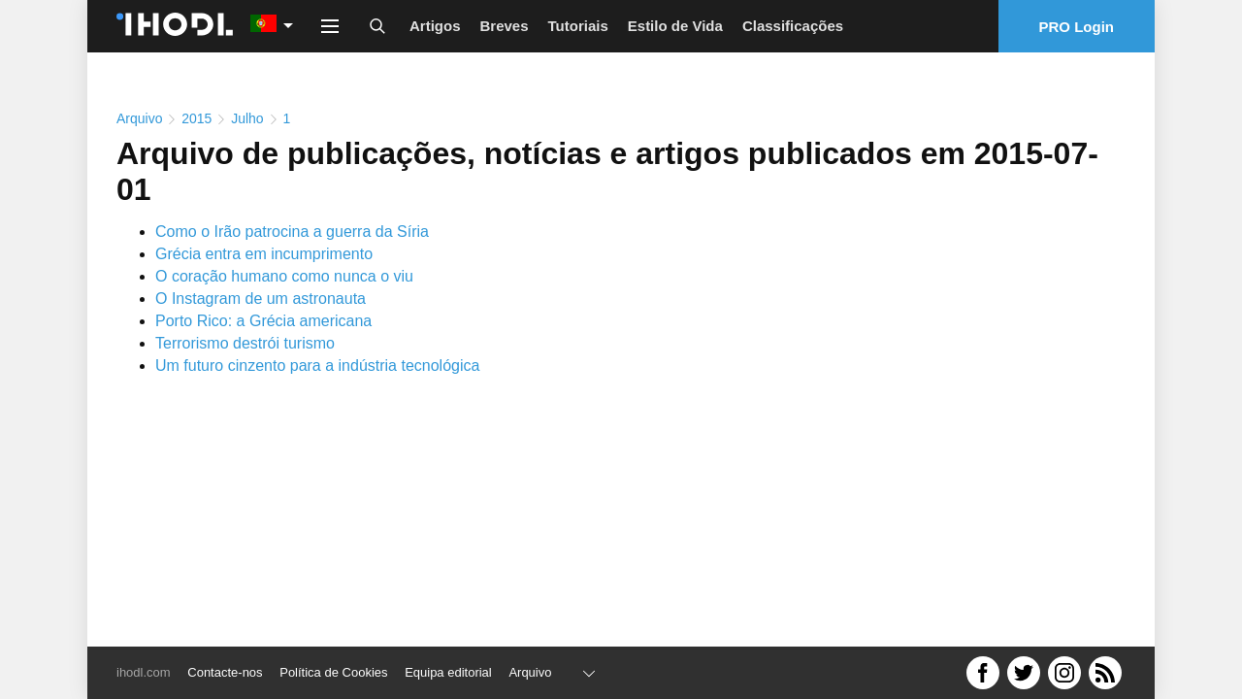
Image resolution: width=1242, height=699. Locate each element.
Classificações (792, 25)
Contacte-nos (224, 672)
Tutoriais (578, 25)
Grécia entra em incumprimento (264, 254)
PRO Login (1077, 26)
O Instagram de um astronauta (260, 298)
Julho (247, 118)
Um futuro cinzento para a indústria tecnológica (317, 365)
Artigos (435, 25)
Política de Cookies (333, 672)
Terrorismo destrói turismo (245, 343)
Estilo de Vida (675, 25)
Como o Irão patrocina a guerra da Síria (292, 231)
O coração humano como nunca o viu (284, 276)
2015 (196, 118)
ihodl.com (143, 672)
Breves (504, 25)
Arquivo (139, 118)
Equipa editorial (448, 672)
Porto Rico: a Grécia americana (263, 321)
